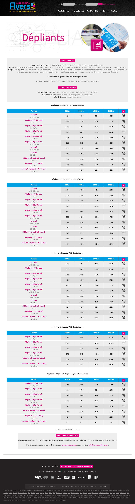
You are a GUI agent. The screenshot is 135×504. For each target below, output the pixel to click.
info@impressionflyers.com (98, 445)
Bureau (105, 11)
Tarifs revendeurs (69, 471)
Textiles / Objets (93, 11)
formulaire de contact (69, 445)
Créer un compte (109, 4)
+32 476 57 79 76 (66, 466)
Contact (114, 11)
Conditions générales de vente (50, 471)
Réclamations (83, 471)
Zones (64, 500)
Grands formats (78, 11)
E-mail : (60, 4)
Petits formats (63, 11)
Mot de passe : (80, 4)
